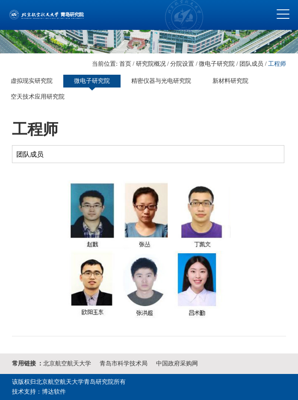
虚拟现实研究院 (32, 81)
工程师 (277, 64)
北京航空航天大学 (67, 363)
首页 (125, 64)
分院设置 (182, 64)
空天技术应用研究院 (38, 96)
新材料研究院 (230, 81)
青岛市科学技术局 (124, 363)
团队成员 (251, 64)
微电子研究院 (217, 64)
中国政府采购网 (177, 363)
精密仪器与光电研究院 (161, 81)
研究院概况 (151, 64)
